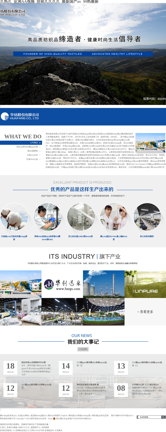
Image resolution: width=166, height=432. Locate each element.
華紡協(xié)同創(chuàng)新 (79, 415)
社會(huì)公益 (32, 159)
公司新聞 (83, 349)
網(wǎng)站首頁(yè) (8, 415)
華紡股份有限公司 (83, 54)
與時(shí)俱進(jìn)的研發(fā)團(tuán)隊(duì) (47, 237)
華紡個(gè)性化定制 (100, 415)
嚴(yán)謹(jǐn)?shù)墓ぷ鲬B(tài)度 (113, 237)
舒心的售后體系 (147, 236)
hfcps (50, 419)
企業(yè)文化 (32, 155)
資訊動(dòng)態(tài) (38, 415)
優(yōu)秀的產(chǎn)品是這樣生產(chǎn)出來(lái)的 (83, 188)
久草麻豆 (58, 430)
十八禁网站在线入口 (21, 430)
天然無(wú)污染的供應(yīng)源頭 (14, 237)
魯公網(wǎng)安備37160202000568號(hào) (73, 419)
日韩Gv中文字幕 (37, 430)
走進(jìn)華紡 (23, 415)
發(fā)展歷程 (32, 151)
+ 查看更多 (145, 312)
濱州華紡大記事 (83, 339)
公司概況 (34, 143)
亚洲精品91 (49, 430)
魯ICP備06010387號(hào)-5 (122, 415)
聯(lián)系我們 (54, 415)
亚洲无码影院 (6, 430)
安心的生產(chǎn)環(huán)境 (80, 236)
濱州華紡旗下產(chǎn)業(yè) (83, 260)
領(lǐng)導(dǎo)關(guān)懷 (27, 147)
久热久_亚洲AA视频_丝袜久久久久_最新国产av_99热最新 (24, 427)
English (64, 415)
